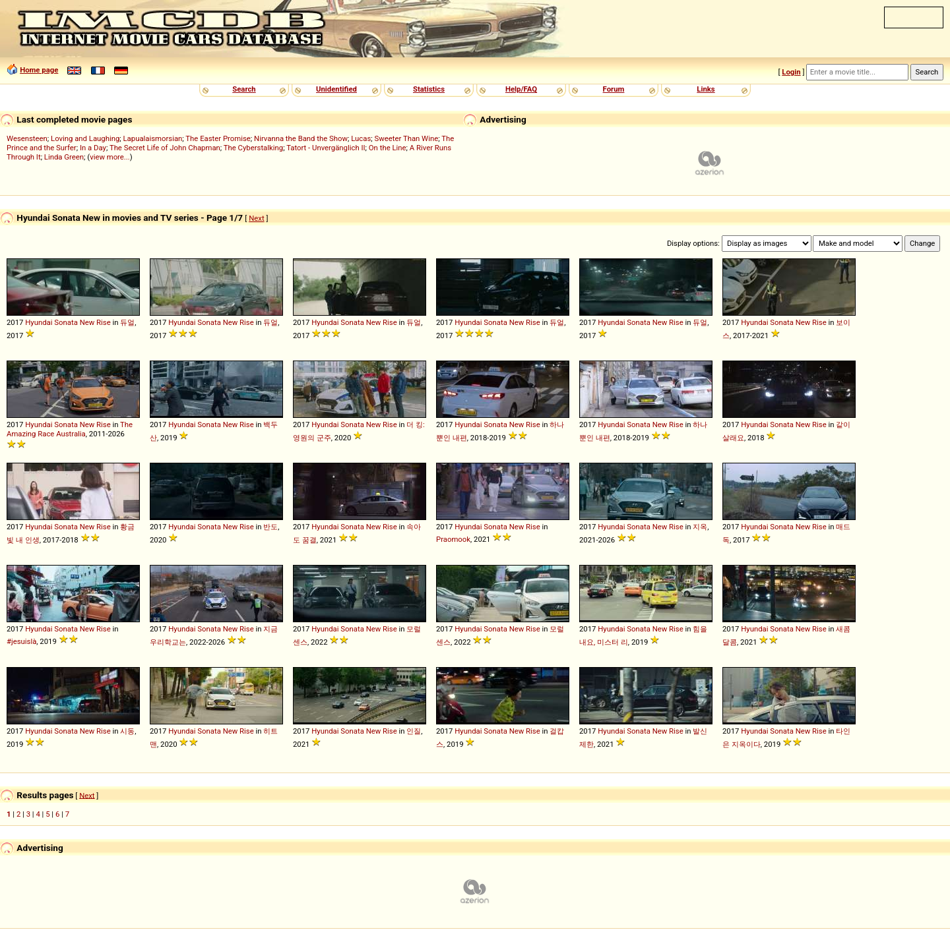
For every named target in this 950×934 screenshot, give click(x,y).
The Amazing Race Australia (70, 429)
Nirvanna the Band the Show (301, 138)
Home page (39, 69)
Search (243, 89)
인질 (413, 731)
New (87, 322)
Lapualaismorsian (153, 138)
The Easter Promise (218, 138)
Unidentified (336, 89)
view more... (110, 156)
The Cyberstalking (253, 147)
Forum (614, 89)
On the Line (387, 147)
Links (705, 89)
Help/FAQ (521, 89)
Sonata (65, 322)
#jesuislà (21, 641)
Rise (103, 322)
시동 (127, 731)
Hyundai (38, 322)
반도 (270, 526)
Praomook (453, 539)
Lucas (361, 138)
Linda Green (64, 156)
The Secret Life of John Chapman (165, 147)
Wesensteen (27, 138)
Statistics (429, 89)
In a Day (93, 147)
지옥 (700, 526)
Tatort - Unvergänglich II (325, 147)
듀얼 (127, 322)
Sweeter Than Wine (407, 138)
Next (256, 218)
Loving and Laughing (85, 138)
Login (791, 71)
